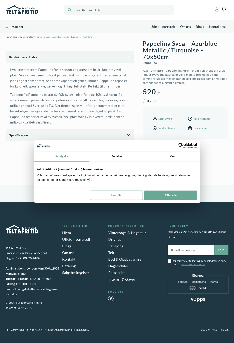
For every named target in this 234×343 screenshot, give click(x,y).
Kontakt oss (217, 27)
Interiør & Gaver (121, 279)
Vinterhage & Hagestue (127, 232)
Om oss (185, 27)
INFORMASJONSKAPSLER (60, 329)
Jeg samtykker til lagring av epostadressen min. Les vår (199, 262)
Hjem (8, 36)
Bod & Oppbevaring (124, 259)
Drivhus (115, 239)
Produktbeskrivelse (23, 57)
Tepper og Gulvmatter (23, 36)
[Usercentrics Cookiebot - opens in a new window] (181, 145)
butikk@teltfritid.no (29, 302)
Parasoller (116, 272)
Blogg (200, 27)
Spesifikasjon (18, 135)
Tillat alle (171, 195)
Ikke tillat (116, 195)
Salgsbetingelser (75, 272)
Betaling (69, 266)
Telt (111, 252)
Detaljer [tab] (117, 156)
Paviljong (116, 246)
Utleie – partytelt (162, 27)
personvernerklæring (193, 264)
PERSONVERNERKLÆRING (22, 329)
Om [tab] (172, 156)
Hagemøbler (118, 266)
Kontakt (69, 259)
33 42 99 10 (24, 307)
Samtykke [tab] (61, 156)
